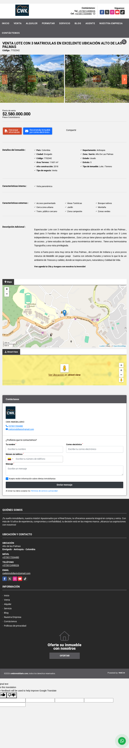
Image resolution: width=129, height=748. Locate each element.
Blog (78, 23)
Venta (18, 23)
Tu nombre (11, 444)
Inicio (5, 23)
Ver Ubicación (56, 374)
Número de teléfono (15, 454)
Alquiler (32, 23)
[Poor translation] (12, 695)
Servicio (64, 23)
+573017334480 (83, 13)
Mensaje (10, 464)
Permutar (48, 23)
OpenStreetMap (119, 346)
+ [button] (7, 289)
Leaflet (102, 346)
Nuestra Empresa (111, 23)
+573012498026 (87, 11)
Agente (90, 23)
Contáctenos (11, 33)
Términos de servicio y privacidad (44, 491)
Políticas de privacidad (15, 625)
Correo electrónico (74, 444)
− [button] (7, 294)
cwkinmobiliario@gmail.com (21, 429)
